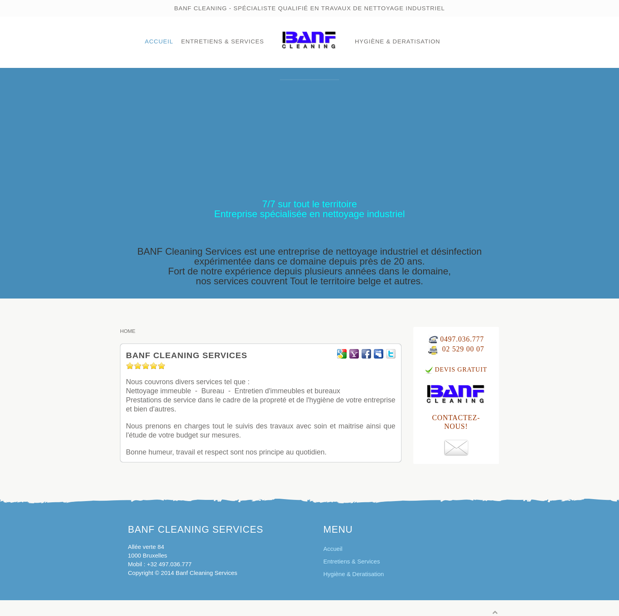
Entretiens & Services (222, 41)
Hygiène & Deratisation (397, 41)
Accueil (159, 41)
